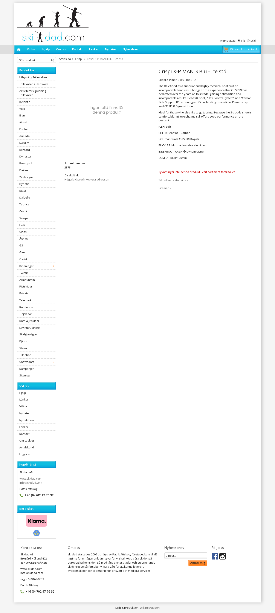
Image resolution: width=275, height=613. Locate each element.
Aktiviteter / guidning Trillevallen (32, 93)
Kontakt (77, 49)
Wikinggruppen (150, 608)
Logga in (24, 454)
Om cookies (27, 440)
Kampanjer (26, 369)
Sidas (23, 232)
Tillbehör (25, 355)
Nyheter (110, 49)
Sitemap (24, 375)
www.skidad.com (30, 478)
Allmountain (27, 280)
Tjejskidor (25, 314)
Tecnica (24, 204)
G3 (21, 245)
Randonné (26, 307)
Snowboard (37, 362)
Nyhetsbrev (130, 49)
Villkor (31, 49)
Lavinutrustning (29, 328)
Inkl (243, 41)
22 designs (26, 177)
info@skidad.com (31, 483)
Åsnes (23, 239)
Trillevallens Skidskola (33, 84)
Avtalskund (26, 447)
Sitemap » (165, 188)
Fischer (24, 129)
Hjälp (46, 49)
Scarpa (24, 218)
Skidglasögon (37, 334)
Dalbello (24, 197)
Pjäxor (23, 341)
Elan (22, 115)
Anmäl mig (197, 563)
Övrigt (23, 259)
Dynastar (25, 156)
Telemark (25, 300)
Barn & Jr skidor (29, 321)
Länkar (94, 49)
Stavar (23, 348)
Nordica (24, 143)
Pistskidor (25, 286)
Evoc (22, 225)
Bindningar (37, 266)
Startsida (65, 59)
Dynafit (24, 184)
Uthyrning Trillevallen (33, 77)
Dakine (24, 170)
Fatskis (23, 293)
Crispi (23, 211)
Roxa (22, 191)
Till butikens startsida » (173, 180)
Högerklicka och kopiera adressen (86, 179)
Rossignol (25, 163)
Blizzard (24, 150)
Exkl (253, 41)
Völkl (22, 109)
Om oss (61, 49)
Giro (22, 252)
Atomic (23, 122)
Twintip (24, 273)
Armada (24, 136)
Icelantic (24, 102)
